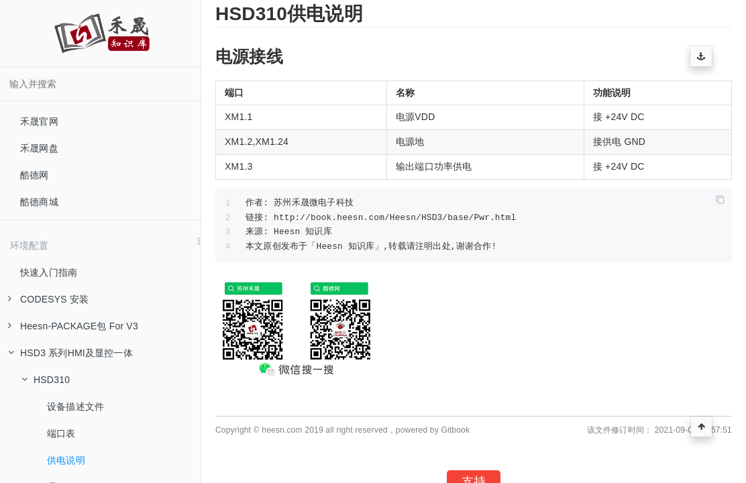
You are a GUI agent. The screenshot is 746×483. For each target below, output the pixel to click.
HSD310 (45, 379)
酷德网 (34, 175)
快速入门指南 (48, 272)
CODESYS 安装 (48, 299)
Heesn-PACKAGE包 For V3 (73, 326)
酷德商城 (39, 202)
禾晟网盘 (39, 148)
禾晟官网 (39, 121)
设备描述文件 (75, 406)
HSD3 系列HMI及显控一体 (70, 352)
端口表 (61, 433)
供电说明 (66, 460)
